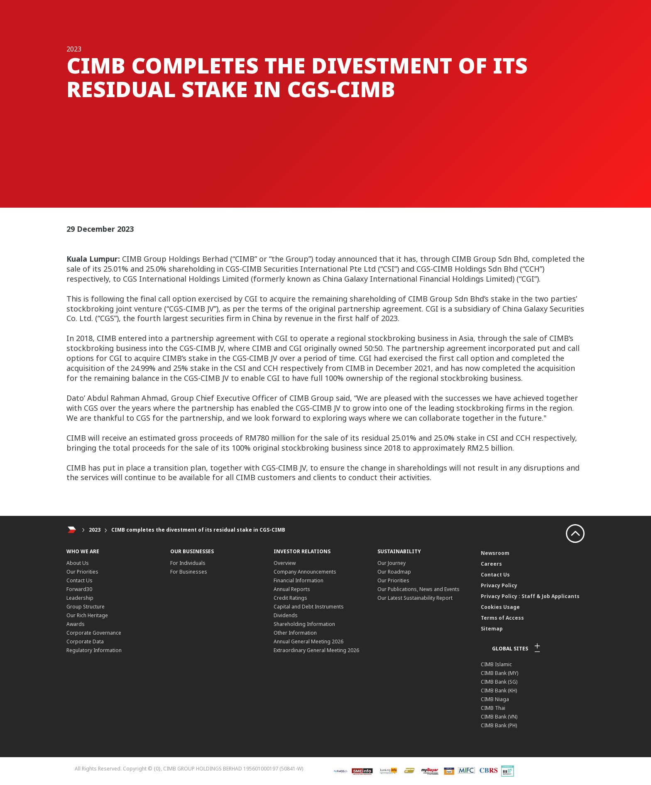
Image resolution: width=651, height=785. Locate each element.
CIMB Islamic (496, 664)
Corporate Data (85, 641)
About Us (77, 563)
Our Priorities (82, 571)
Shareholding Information (304, 624)
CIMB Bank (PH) (499, 725)
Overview (285, 563)
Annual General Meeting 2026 (308, 641)
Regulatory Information (94, 650)
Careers (491, 563)
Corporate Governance (93, 632)
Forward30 (79, 589)
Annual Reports (292, 589)
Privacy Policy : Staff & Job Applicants (530, 596)
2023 (94, 529)
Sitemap (492, 628)
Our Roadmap (394, 571)
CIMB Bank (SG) (499, 681)
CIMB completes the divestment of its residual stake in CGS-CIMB (198, 529)
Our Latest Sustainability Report (415, 597)
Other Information (295, 632)
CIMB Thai (493, 707)
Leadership (79, 597)
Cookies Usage (500, 607)
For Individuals (188, 563)
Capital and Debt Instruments (309, 606)
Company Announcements (305, 571)
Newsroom (495, 553)
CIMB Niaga (495, 699)
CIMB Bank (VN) (499, 716)
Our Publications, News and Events (418, 589)
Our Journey (391, 563)
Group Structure (85, 606)
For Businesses (188, 571)
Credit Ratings (290, 597)
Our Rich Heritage (87, 615)
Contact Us (79, 580)
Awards (75, 624)
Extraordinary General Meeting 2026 (316, 650)
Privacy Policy (499, 585)
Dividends (286, 615)
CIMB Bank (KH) (499, 690)
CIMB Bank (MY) (499, 673)
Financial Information (298, 580)
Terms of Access (502, 617)
